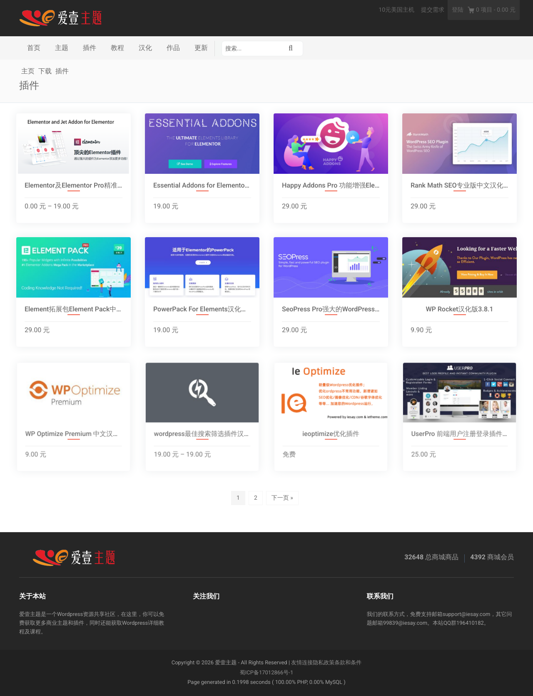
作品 (173, 48)
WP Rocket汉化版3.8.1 (459, 309)
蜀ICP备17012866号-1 (267, 673)
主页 (28, 71)
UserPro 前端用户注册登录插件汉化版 (459, 437)
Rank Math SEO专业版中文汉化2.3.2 (459, 186)
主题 (61, 48)
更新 (201, 48)
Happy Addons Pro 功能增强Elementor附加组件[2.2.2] (330, 186)
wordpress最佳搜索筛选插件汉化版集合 (202, 437)
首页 (33, 48)
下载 (45, 71)
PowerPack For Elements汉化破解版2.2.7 (202, 309)
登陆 (457, 10)
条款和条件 (347, 663)
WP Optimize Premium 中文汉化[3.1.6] (73, 437)
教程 (117, 48)
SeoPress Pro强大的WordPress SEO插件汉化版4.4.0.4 (330, 309)
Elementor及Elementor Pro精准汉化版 (73, 186)
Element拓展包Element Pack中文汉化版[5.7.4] (73, 309)
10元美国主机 (396, 10)
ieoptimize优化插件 (331, 437)
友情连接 (302, 663)
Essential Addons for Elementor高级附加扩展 (202, 186)
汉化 (145, 48)
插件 (89, 48)
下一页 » (282, 498)
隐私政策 (323, 663)
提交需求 (432, 10)
